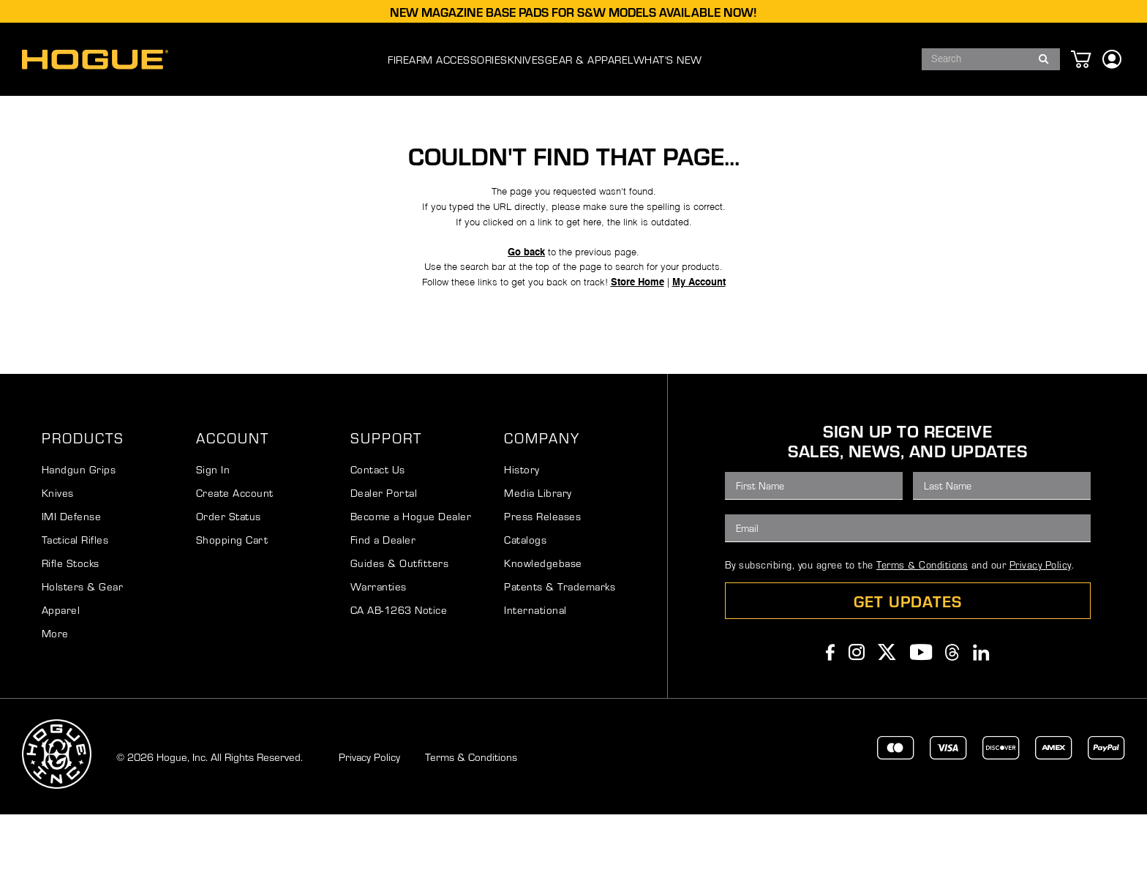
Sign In (213, 543)
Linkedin (981, 727)
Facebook (830, 727)
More (55, 707)
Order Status (228, 590)
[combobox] (991, 59)
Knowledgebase (543, 637)
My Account (712, 340)
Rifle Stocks (70, 637)
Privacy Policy (1040, 639)
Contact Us (377, 543)
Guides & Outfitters (399, 637)
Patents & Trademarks (559, 660)
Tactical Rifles (75, 614)
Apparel (61, 684)
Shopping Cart (232, 614)
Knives (58, 567)
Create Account (235, 567)
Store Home (644, 340)
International (535, 684)
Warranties (378, 660)
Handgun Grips (79, 543)
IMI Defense (72, 590)
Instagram (857, 727)
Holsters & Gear (83, 660)
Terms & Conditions (922, 639)
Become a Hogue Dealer (411, 590)
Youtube (921, 727)
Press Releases (542, 590)
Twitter (887, 727)
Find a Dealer (383, 614)
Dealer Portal (384, 567)
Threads (952, 727)
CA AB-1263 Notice (399, 684)
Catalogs (525, 614)
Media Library (538, 567)
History (522, 543)
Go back (521, 304)
